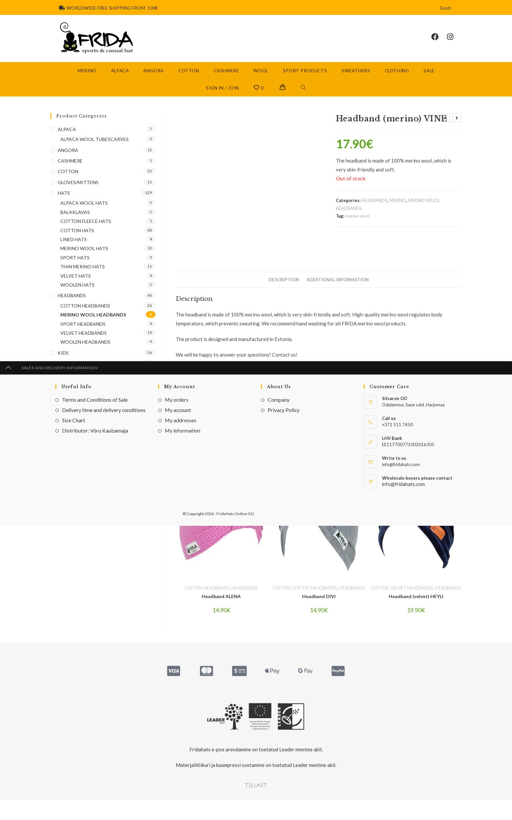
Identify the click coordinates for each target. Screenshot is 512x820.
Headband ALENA (221, 603)
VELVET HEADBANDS (412, 594)
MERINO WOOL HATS (84, 258)
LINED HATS (73, 249)
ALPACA (67, 139)
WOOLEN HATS (77, 295)
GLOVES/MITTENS (78, 192)
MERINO (397, 210)
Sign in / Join (222, 98)
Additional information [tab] (338, 289)
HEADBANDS (374, 210)
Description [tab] (284, 289)
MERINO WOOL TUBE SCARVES (95, 425)
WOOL (65, 436)
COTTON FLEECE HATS (85, 231)
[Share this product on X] (213, 441)
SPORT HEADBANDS (82, 334)
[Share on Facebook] (286, 441)
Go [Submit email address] (140, 490)
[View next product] (457, 127)
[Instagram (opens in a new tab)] (454, 42)
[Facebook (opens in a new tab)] (439, 42)
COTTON (281, 594)
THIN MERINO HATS (82, 277)
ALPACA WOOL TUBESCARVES (94, 149)
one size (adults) (253, 398)
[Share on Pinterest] (357, 441)
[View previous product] (445, 127)
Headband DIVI (319, 603)
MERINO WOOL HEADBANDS (93, 325)
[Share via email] (427, 441)
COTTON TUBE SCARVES (88, 416)
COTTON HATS (77, 240)
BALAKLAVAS (75, 222)
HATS (64, 203)
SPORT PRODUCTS (79, 395)
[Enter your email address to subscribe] (103, 490)
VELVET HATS (75, 286)
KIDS (63, 363)
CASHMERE (70, 171)
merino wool (357, 226)
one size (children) (292, 398)
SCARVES (68, 384)
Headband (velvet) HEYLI (416, 603)
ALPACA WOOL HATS (84, 213)
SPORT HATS (75, 267)
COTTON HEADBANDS (207, 594)
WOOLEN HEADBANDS (85, 352)
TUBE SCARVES (75, 406)
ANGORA (68, 160)
